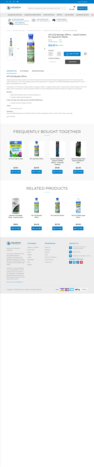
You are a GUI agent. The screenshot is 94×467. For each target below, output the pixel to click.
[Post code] (55, 62)
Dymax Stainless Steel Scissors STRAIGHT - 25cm (78, 160)
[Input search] (46, 8)
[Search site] (64, 8)
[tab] (13, 71)
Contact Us (48, 262)
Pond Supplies (48, 15)
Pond (29, 252)
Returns (47, 252)
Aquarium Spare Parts (33, 15)
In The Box (24, 71)
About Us (47, 247)
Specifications (38, 71)
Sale (28, 262)
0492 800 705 (76, 251)
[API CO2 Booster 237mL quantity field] (54, 54)
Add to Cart (72, 54)
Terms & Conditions (50, 257)
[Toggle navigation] (72, 8)
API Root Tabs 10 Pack (16, 158)
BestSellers (30, 259)
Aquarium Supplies (15, 15)
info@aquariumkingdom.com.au (82, 255)
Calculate (72, 62)
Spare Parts (30, 249)
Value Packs (69, 15)
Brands (29, 264)
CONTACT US (82, 8)
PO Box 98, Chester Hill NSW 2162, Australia (79, 247)
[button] (85, 54)
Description (12, 71)
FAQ (46, 254)
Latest (29, 257)
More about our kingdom (15, 282)
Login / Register (82, 1)
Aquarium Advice (82, 15)
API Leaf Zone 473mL (36, 158)
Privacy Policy (49, 259)
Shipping (47, 249)
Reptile (59, 15)
